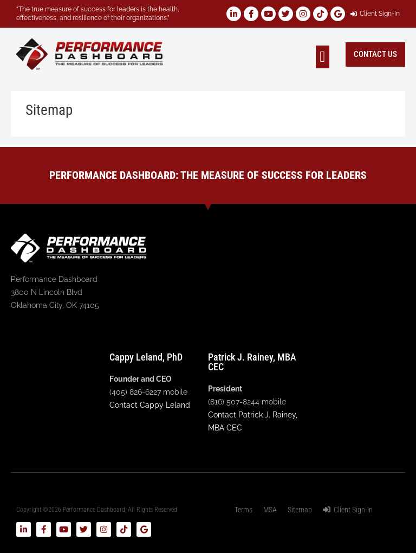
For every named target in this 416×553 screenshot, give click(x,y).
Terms (243, 509)
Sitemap (300, 509)
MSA (270, 509)
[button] (322, 57)
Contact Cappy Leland (149, 405)
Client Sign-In (348, 509)
